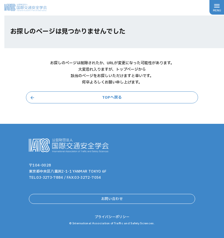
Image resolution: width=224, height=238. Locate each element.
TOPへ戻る (112, 97)
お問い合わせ (112, 198)
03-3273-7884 (49, 177)
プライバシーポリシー (112, 217)
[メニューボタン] (216, 7)
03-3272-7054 (87, 177)
